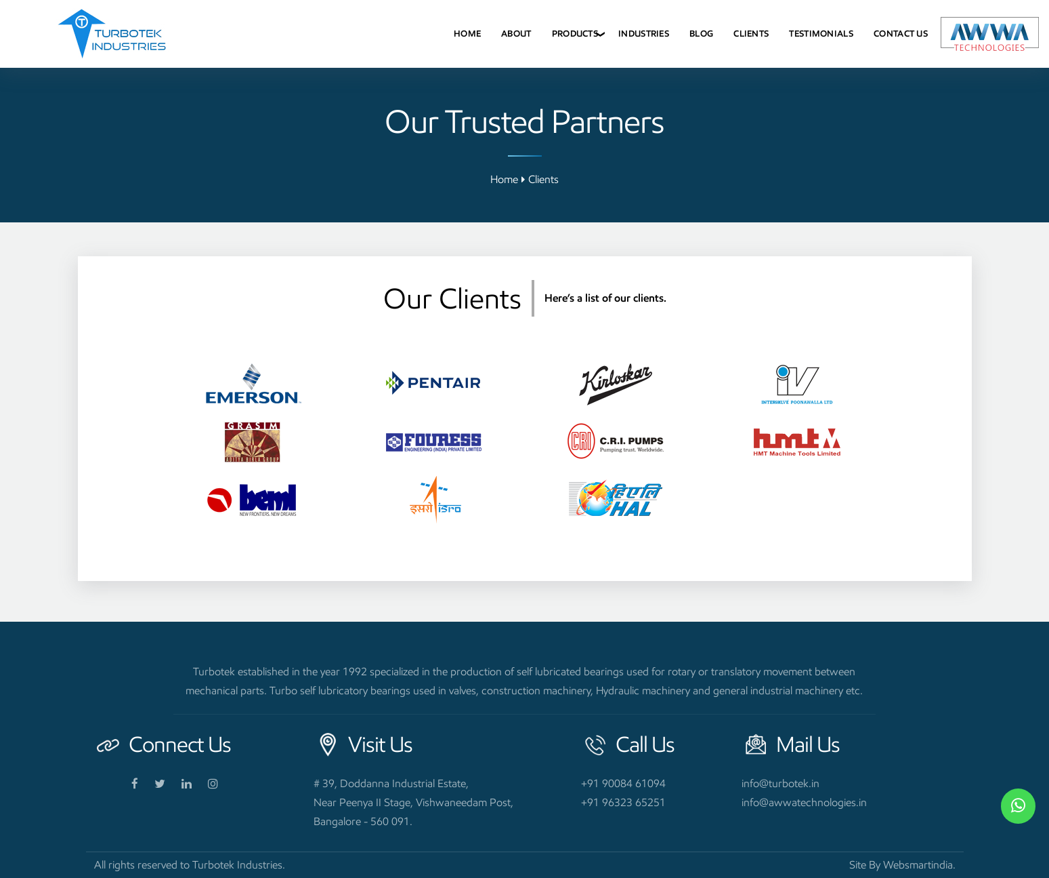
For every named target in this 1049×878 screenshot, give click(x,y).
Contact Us (901, 33)
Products (575, 33)
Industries (643, 33)
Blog (701, 33)
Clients (751, 33)
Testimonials (821, 33)
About (516, 33)
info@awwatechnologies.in (804, 802)
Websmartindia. (919, 864)
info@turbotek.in (780, 783)
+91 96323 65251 (623, 802)
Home (467, 33)
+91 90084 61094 (623, 783)
